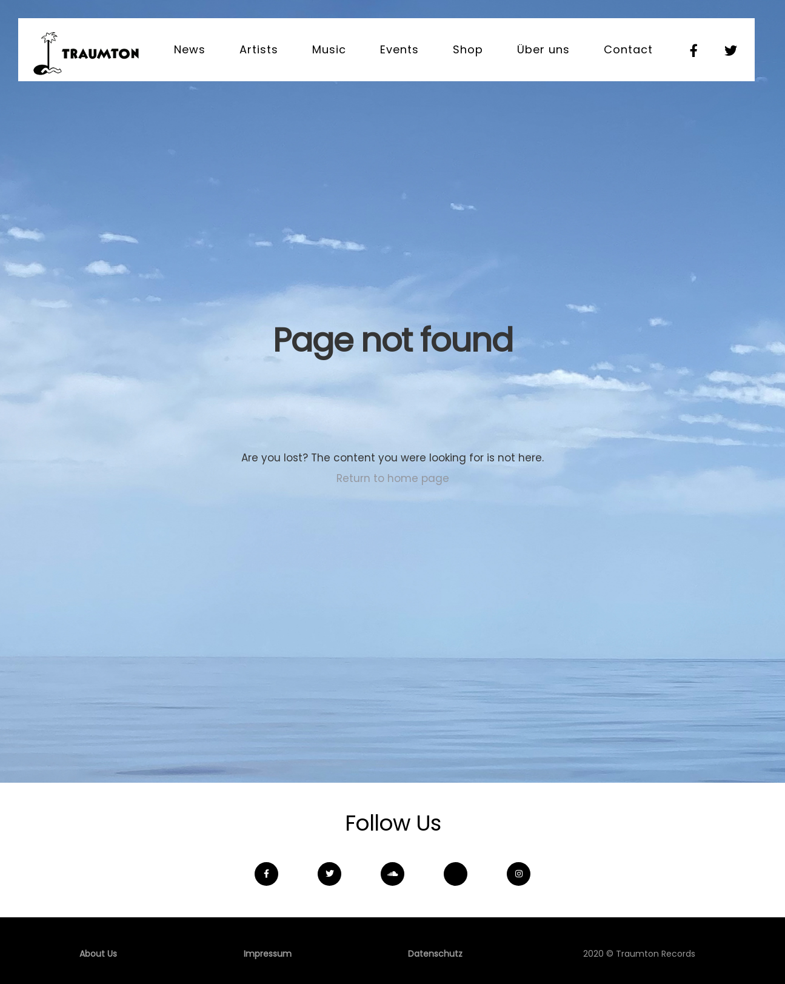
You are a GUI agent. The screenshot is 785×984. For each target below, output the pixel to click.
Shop (468, 49)
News (189, 49)
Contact (628, 49)
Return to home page (392, 478)
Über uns (543, 49)
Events (399, 49)
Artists (258, 49)
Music (329, 49)
